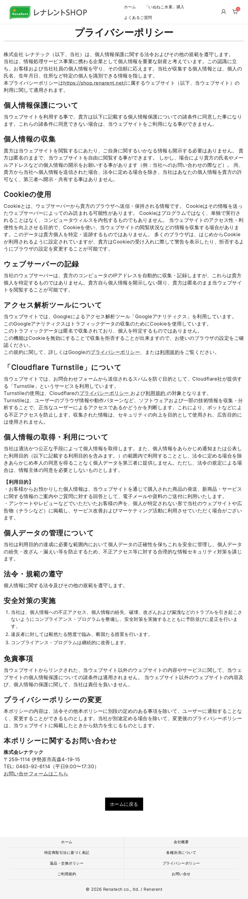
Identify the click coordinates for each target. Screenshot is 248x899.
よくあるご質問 (138, 17)
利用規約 (170, 352)
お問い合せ (181, 874)
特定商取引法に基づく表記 (66, 852)
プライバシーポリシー (115, 352)
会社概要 (181, 842)
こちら (60, 774)
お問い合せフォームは (28, 774)
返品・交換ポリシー (67, 863)
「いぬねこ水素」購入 (165, 6)
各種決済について (181, 852)
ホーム (130, 6)
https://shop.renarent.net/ (94, 83)
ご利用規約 (66, 874)
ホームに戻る (124, 804)
